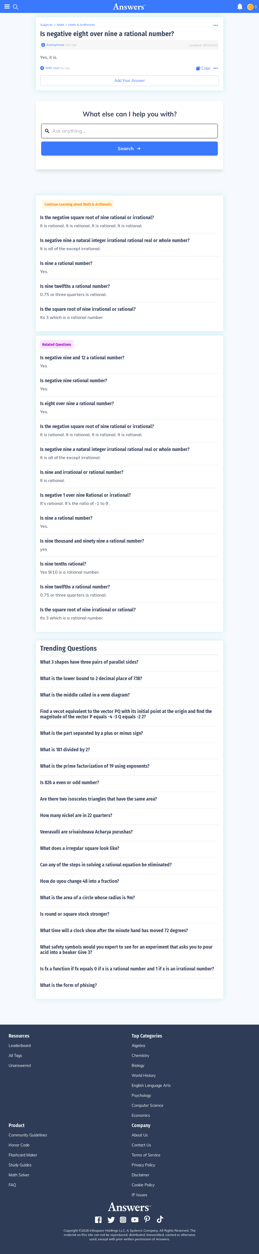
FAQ (12, 1185)
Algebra (138, 1045)
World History (144, 1075)
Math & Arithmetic (81, 25)
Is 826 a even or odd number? (69, 783)
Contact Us (141, 1145)
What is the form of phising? (68, 985)
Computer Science (147, 1105)
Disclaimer (140, 1175)
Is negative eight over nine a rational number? (107, 34)
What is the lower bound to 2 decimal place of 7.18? (91, 678)
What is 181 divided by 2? (65, 750)
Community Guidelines (28, 1135)
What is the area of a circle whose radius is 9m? (87, 898)
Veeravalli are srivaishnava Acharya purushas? (86, 832)
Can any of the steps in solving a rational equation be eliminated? (106, 865)
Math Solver (19, 1175)
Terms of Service (146, 1155)
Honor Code (19, 1145)
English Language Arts (151, 1085)
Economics (141, 1115)
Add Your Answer (129, 80)
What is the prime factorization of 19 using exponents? (94, 766)
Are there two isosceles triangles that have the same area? (98, 799)
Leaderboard (20, 1045)
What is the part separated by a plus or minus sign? (91, 733)
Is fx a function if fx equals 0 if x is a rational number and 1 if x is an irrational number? (127, 969)
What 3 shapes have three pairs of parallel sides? (89, 662)
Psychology (141, 1095)
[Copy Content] (203, 68)
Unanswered (20, 1065)
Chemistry (140, 1055)
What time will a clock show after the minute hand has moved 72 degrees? (114, 930)
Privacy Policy (143, 1165)
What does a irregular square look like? (79, 848)
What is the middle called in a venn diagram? (85, 695)
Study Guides (20, 1165)
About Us (140, 1135)
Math (60, 25)
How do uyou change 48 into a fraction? (79, 881)
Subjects (46, 25)
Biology (138, 1065)
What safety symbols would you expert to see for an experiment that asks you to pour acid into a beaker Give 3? (126, 949)
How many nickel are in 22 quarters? (76, 815)
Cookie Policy (143, 1185)
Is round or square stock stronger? (74, 914)
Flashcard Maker (23, 1155)
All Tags (15, 1055)
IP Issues (139, 1195)
